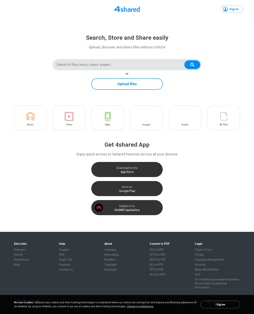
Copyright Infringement (209, 259)
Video (69, 124)
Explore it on (127, 208)
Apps (107, 124)
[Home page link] (127, 9)
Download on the (127, 169)
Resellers (110, 259)
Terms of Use (203, 249)
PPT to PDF (157, 269)
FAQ (61, 254)
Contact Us (66, 269)
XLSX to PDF (157, 274)
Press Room (21, 259)
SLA (197, 274)
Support (64, 249)
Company (110, 249)
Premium (20, 249)
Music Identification (207, 269)
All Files (223, 124)
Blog (16, 264)
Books (185, 124)
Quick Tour (65, 259)
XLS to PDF (156, 264)
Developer (110, 269)
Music (30, 124)
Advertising (111, 254)
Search (18, 254)
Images (146, 124)
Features (64, 264)
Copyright (110, 264)
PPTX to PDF (157, 254)
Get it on (127, 189)
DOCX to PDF (158, 259)
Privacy (199, 254)
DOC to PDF (157, 249)
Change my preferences (140, 306)
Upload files (127, 84)
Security (200, 264)
